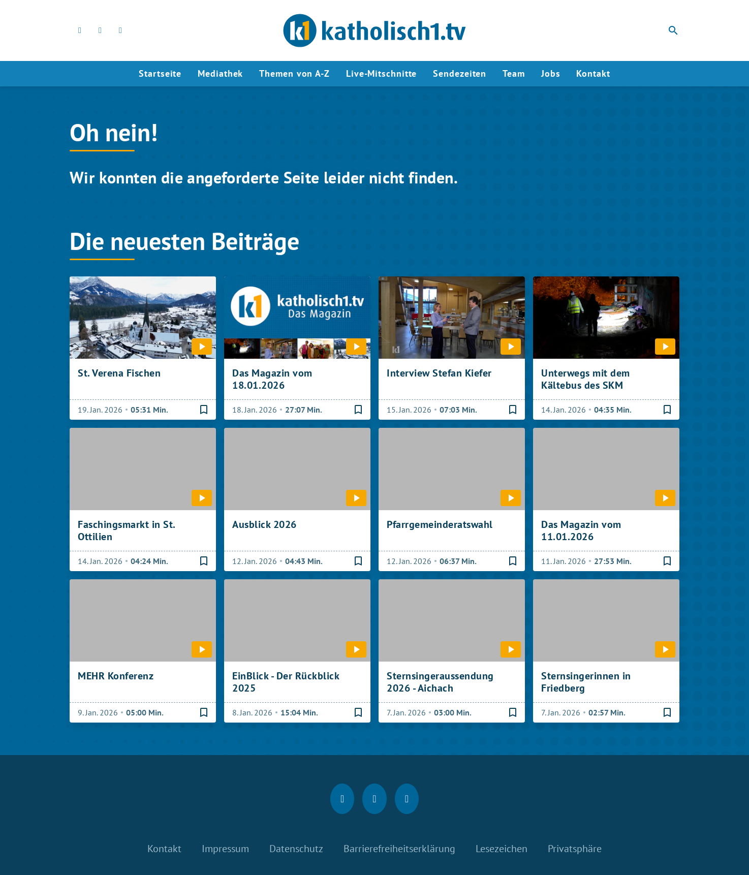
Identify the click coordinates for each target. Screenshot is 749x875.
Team (514, 73)
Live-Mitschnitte (381, 73)
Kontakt (593, 73)
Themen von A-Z (294, 73)
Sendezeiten (459, 73)
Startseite (160, 73)
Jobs (550, 73)
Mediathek (220, 73)
